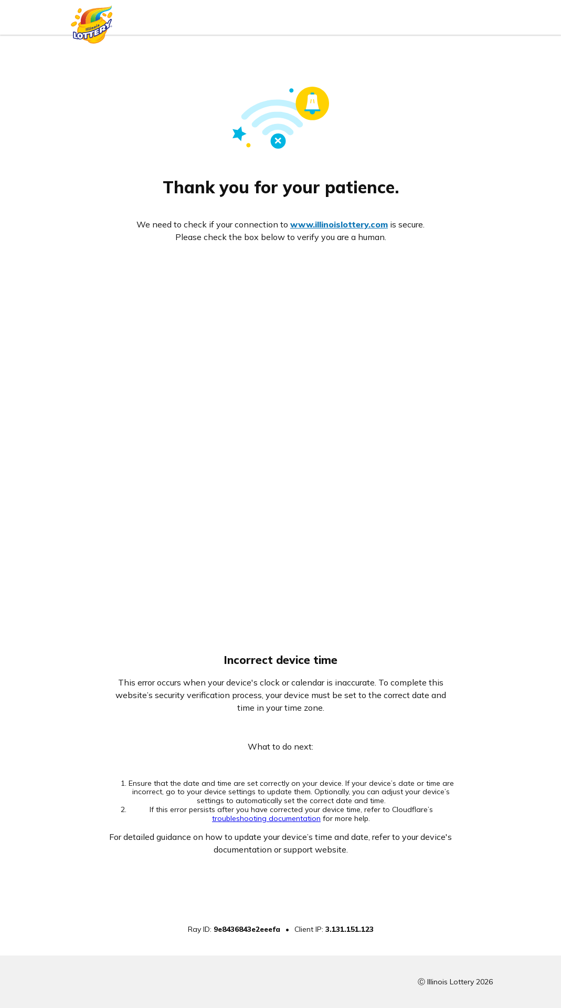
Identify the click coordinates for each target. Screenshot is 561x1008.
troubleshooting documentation (266, 818)
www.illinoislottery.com (339, 224)
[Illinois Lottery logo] (91, 22)
